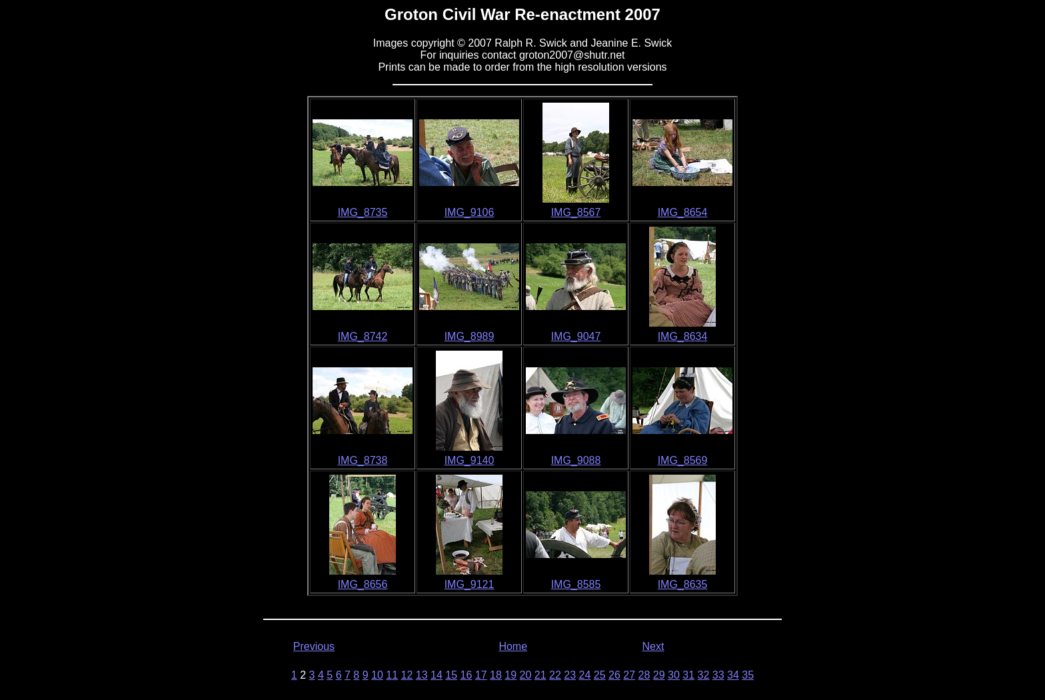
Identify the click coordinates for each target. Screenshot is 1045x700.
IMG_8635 (683, 584)
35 (748, 675)
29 (659, 675)
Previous (314, 646)
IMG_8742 (363, 336)
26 (614, 675)
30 (674, 675)
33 (718, 675)
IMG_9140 (470, 460)
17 (481, 675)
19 (511, 675)
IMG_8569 (683, 460)
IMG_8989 (470, 336)
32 (704, 675)
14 (437, 675)
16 (467, 675)
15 (451, 675)
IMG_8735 (363, 212)
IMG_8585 (576, 584)
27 (629, 675)
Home (513, 646)
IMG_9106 (470, 212)
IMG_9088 (576, 460)
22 (555, 675)
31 (688, 675)
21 (540, 675)
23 (570, 675)
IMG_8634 (683, 336)
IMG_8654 (683, 212)
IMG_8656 (363, 584)
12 (407, 675)
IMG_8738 (363, 460)
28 (644, 675)
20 (526, 675)
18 (496, 675)
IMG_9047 (576, 336)
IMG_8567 (576, 212)
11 (392, 675)
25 (600, 675)
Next (653, 646)
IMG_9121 (470, 584)
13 (422, 675)
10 (377, 675)
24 (585, 675)
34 (733, 675)
